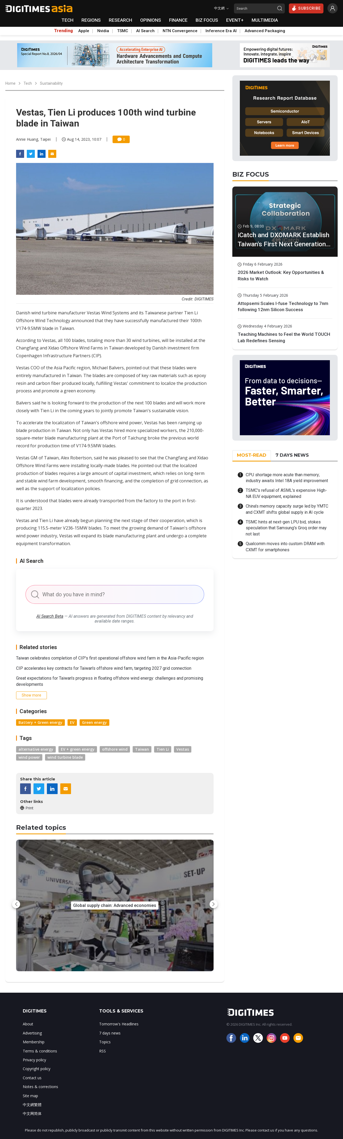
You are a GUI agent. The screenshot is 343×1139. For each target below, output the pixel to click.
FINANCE (178, 20)
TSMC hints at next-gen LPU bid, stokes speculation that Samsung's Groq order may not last (286, 528)
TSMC (122, 30)
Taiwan (142, 749)
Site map (30, 1095)
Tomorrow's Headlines (119, 1023)
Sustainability (51, 83)
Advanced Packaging (265, 30)
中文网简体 (32, 1113)
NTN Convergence (180, 30)
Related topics (41, 827)
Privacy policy (34, 1059)
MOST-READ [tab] (251, 455)
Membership (33, 1041)
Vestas (182, 749)
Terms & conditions (40, 1051)
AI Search (145, 30)
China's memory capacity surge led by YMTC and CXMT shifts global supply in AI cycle (287, 509)
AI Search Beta (49, 616)
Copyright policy (36, 1068)
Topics (105, 1041)
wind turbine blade (65, 757)
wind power (29, 757)
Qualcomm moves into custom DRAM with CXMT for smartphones (285, 546)
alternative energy (35, 749)
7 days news (110, 1033)
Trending (63, 30)
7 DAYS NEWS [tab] (292, 455)
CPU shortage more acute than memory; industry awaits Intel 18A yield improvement (287, 477)
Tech (28, 83)
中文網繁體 (32, 1104)
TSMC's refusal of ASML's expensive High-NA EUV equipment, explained (286, 493)
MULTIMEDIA (265, 20)
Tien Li (162, 749)
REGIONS (91, 20)
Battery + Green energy (40, 722)
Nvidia (103, 30)
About (28, 1023)
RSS (102, 1051)
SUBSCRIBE (306, 8)
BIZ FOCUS (207, 20)
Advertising (32, 1033)
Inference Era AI (221, 30)
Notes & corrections (40, 1086)
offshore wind (115, 749)
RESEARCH (120, 20)
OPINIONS (150, 20)
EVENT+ (235, 20)
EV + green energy (78, 749)
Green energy (94, 722)
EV (72, 722)
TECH (67, 20)
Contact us (32, 1077)
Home (10, 83)
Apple (83, 30)
